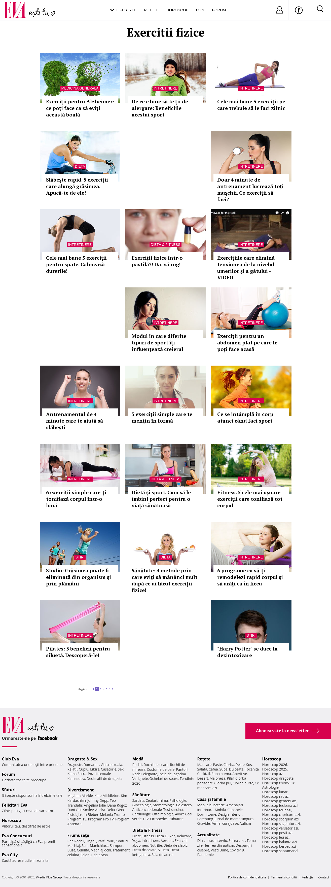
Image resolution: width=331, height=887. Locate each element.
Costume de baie (161, 769)
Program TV (77, 819)
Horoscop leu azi (275, 837)
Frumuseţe (78, 835)
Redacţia (308, 877)
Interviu (220, 840)
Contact (323, 877)
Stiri (80, 557)
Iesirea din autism (219, 845)
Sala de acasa (162, 854)
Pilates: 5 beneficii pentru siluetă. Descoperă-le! (78, 652)
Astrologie (270, 787)
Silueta (163, 849)
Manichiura (99, 845)
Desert (202, 778)
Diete (136, 836)
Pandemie (205, 854)
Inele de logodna (172, 774)
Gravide (203, 823)
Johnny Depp (97, 800)
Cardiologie (141, 814)
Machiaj (73, 845)
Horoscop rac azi (276, 796)
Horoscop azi (273, 773)
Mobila (220, 809)
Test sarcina (173, 809)
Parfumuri (106, 841)
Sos (249, 764)
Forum (219, 10)
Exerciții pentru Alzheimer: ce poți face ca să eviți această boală (80, 108)
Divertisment (80, 790)
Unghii (91, 841)
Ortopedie (158, 818)
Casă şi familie (211, 799)
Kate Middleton (107, 795)
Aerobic (167, 840)
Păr (70, 841)
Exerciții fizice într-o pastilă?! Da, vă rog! (157, 261)
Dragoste (74, 764)
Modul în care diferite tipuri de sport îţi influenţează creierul (159, 342)
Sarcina (138, 800)
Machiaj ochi (101, 850)
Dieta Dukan (165, 836)
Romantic (91, 764)
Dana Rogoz (117, 805)
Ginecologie (142, 805)
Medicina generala (80, 88)
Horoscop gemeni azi (279, 801)
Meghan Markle (80, 795)
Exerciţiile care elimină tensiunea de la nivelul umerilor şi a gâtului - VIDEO (246, 267)
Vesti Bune (219, 850)
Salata (202, 769)
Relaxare (184, 836)
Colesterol (184, 805)
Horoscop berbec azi (279, 846)
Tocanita (252, 769)
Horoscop (177, 10)
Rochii (79, 841)
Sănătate (141, 794)
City (200, 10)
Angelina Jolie (95, 805)
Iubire (94, 769)
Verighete (140, 778)
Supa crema (221, 773)
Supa (223, 769)
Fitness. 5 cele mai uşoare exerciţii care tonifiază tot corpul (249, 499)
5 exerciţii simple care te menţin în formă (162, 417)
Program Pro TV (101, 819)
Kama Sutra (76, 773)
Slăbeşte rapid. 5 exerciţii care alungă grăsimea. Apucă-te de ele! (77, 186)
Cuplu (83, 769)
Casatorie (109, 769)
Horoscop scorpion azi (280, 819)
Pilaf (230, 778)
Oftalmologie (162, 814)
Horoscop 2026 (274, 764)
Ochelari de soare (164, 778)
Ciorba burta (243, 783)
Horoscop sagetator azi (281, 823)
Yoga (136, 840)
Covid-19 (237, 850)
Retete (151, 10)
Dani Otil (74, 809)
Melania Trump (112, 814)
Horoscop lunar (275, 791)
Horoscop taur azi (276, 810)
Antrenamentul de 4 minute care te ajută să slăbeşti (74, 421)
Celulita (83, 850)
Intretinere (165, 88)
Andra (100, 809)
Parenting (205, 818)
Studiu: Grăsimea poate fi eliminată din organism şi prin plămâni (78, 577)
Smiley (88, 809)
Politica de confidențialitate (247, 877)
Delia (110, 809)
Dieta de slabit (175, 845)
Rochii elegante (144, 774)
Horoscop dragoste (278, 778)
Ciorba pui (222, 783)
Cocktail (203, 773)
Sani (85, 845)
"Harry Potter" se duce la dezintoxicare (247, 652)
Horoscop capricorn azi (281, 814)
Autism (245, 823)
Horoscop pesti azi (277, 832)
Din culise (205, 840)
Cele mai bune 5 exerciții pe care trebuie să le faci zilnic (251, 104)
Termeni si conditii (284, 877)
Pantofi (182, 769)
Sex (121, 769)
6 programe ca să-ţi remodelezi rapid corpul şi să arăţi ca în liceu (250, 577)
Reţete (204, 759)
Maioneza (217, 778)
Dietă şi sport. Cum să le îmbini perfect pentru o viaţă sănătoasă (161, 499)
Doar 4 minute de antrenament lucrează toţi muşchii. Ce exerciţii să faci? (250, 189)
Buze (71, 850)
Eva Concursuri (17, 836)
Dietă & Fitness (165, 245)
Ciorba (229, 764)
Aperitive (239, 773)
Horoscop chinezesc (278, 782)
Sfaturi (9, 789)
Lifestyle (126, 10)
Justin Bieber (88, 814)
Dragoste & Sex (82, 759)
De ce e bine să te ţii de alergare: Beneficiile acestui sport (160, 108)
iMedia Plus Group (49, 877)
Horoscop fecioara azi (280, 805)
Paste (217, 764)
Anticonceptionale (147, 809)
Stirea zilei (237, 840)
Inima (163, 800)
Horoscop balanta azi (279, 841)
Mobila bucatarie (211, 805)
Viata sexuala (111, 764)
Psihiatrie (176, 818)
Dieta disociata (144, 849)
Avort (179, 814)
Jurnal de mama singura (233, 818)
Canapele (235, 809)
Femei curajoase (224, 823)
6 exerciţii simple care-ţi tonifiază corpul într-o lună (76, 499)
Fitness (148, 836)
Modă (138, 759)
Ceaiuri (151, 800)
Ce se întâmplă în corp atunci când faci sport (245, 417)
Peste (240, 764)
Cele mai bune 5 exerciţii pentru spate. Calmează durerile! (76, 264)
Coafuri (122, 841)
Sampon (116, 845)
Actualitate (208, 835)
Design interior (230, 814)
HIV (146, 818)
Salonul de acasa (94, 854)
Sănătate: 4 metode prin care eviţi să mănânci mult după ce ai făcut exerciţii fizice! (164, 580)
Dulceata (236, 769)
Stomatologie (163, 805)
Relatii (72, 769)
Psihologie (177, 800)
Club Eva (10, 759)
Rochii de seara (156, 764)
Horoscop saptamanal (280, 850)
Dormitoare (206, 814)
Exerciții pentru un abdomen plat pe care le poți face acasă (247, 342)
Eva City (10, 855)
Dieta (80, 166)
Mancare (204, 764)
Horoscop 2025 (274, 769)
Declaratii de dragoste (105, 778)
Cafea (213, 769)
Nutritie (156, 845)
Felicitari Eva (15, 805)
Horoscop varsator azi (280, 828)
